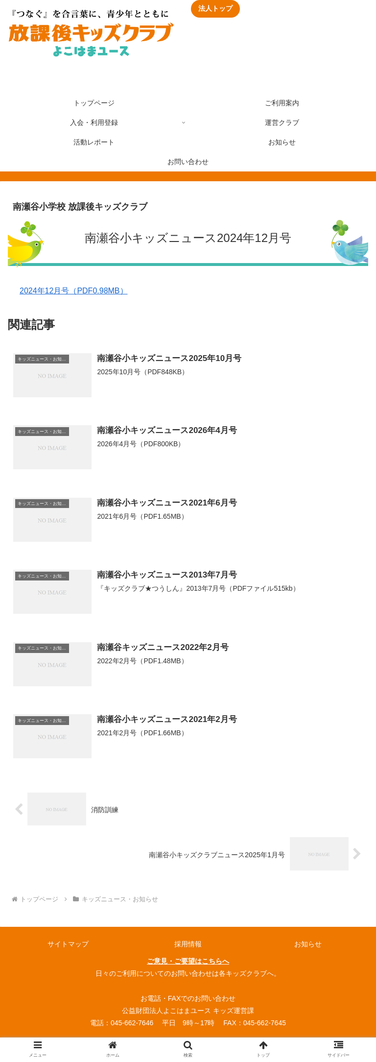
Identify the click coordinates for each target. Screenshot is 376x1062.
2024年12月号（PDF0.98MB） (74, 291)
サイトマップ (68, 944)
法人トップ (215, 8)
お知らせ (308, 944)
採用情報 (188, 944)
